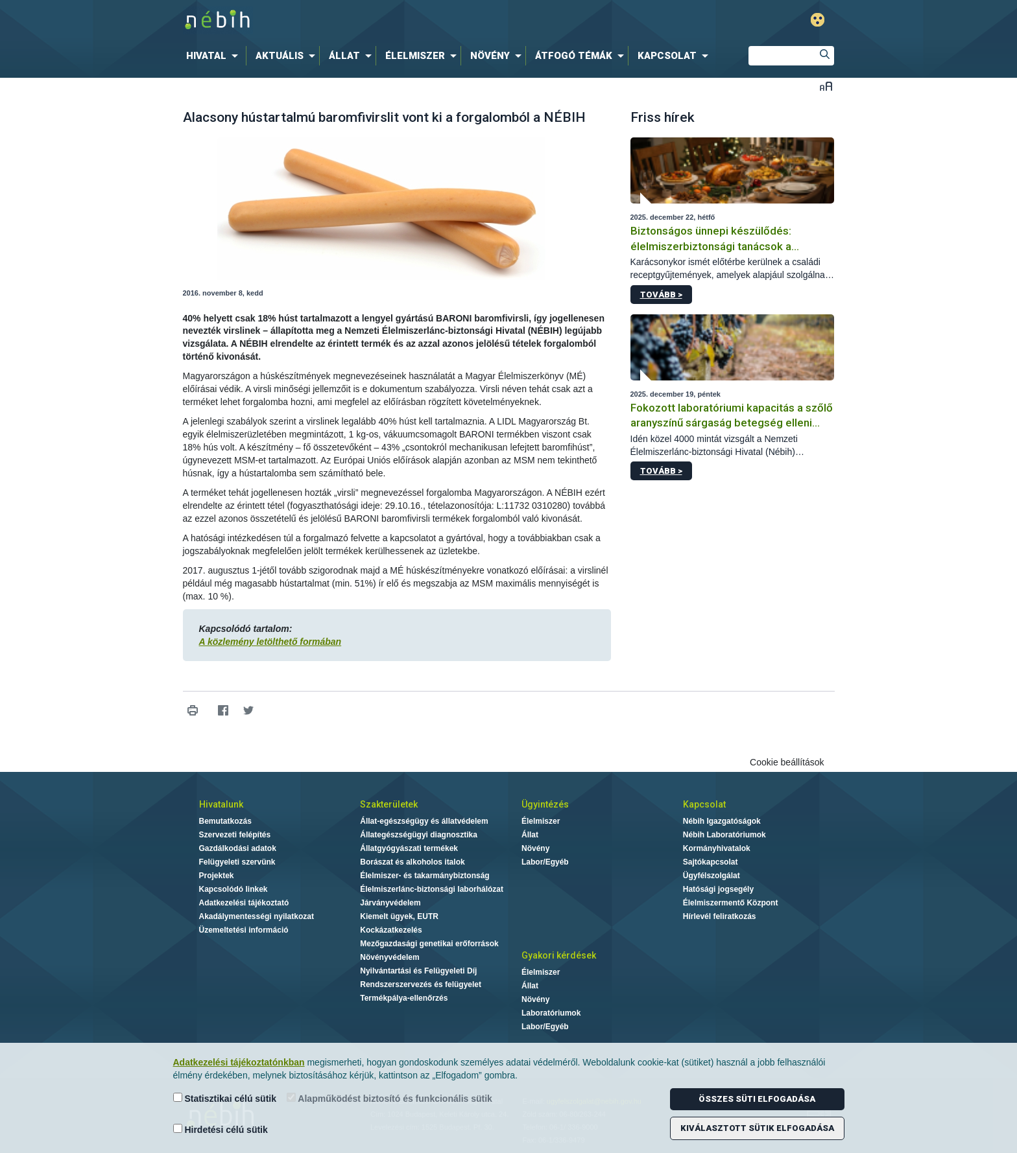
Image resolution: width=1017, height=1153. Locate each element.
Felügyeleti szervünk (237, 862)
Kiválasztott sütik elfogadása (757, 1128)
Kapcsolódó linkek (233, 889)
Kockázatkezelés (391, 930)
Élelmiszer (540, 821)
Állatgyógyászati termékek (409, 848)
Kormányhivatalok (716, 848)
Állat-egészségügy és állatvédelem (424, 821)
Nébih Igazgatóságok (722, 821)
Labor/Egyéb (545, 862)
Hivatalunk (221, 804)
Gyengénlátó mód (817, 20)
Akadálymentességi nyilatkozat (256, 916)
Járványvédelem (390, 902)
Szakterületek (389, 804)
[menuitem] (214, 55)
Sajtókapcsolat (710, 862)
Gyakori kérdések (558, 955)
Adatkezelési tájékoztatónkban (239, 1062)
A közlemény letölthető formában (270, 641)
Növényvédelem (389, 957)
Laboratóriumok (550, 1013)
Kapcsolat (704, 804)
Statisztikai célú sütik (225, 1098)
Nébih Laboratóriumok (724, 834)
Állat (529, 834)
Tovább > (661, 294)
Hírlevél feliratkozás (719, 916)
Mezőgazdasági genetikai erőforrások (429, 943)
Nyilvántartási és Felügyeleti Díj (418, 970)
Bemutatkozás (225, 821)
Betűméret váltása (826, 86)
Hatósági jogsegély (718, 889)
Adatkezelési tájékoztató (244, 902)
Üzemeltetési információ (244, 930)
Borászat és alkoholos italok (412, 862)
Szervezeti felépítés (235, 834)
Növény (535, 848)
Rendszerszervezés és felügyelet (420, 984)
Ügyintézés (545, 804)
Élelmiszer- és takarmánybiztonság (424, 875)
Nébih (370, 20)
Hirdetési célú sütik (220, 1129)
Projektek (216, 875)
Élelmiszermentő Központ (730, 902)
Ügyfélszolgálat (711, 875)
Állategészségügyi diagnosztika (418, 834)
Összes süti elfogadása (757, 1099)
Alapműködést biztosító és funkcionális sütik (389, 1098)
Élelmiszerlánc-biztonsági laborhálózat (431, 889)
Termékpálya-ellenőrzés (404, 998)
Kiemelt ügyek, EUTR (399, 916)
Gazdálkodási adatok (237, 848)
